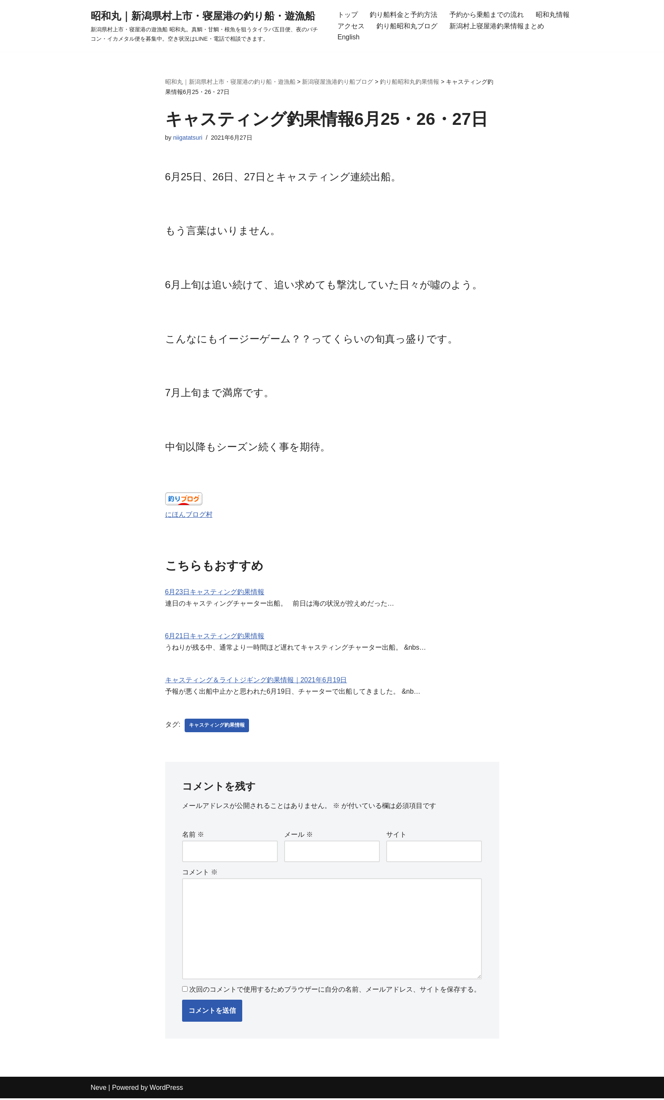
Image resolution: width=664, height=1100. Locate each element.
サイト (396, 836)
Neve (98, 1089)
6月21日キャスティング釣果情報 (215, 637)
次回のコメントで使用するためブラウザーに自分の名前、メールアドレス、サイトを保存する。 (335, 991)
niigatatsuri (188, 138)
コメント (200, 873)
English (349, 37)
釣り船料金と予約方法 (403, 14)
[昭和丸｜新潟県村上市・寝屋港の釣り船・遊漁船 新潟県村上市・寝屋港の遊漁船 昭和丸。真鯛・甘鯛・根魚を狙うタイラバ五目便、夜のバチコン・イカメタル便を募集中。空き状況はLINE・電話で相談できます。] (207, 26)
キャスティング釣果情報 (217, 727)
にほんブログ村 (189, 515)
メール (298, 836)
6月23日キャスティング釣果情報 (215, 593)
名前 (193, 836)
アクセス (351, 26)
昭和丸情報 (553, 14)
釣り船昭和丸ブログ (406, 26)
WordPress (166, 1089)
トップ (348, 14)
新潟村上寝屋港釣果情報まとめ (496, 26)
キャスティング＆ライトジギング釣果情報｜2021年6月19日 (256, 682)
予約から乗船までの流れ (486, 14)
